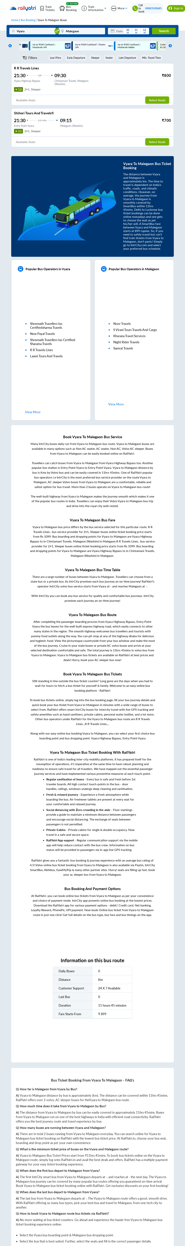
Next (169, 46)
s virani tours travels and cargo (135, 330)
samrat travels (123, 348)
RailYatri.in (128, 1138)
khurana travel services (129, 336)
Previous (9, 46)
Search (164, 31)
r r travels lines (41, 350)
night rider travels (126, 342)
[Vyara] (32, 31)
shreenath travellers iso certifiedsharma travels (46, 325)
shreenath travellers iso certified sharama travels (52, 342)
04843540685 (153, 8)
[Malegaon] (81, 31)
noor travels (122, 324)
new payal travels (42, 334)
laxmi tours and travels (46, 356)
